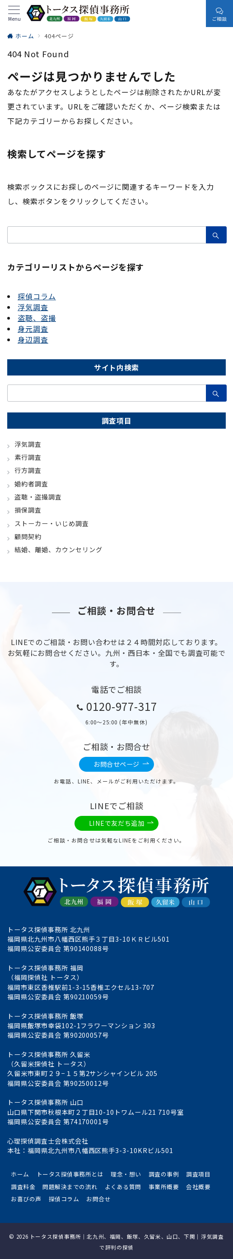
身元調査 (33, 328)
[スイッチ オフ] (195, 13)
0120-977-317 (122, 706)
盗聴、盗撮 (37, 317)
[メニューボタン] (14, 14)
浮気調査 (33, 307)
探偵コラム (37, 296)
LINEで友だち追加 (121, 823)
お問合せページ (121, 764)
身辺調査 (33, 339)
